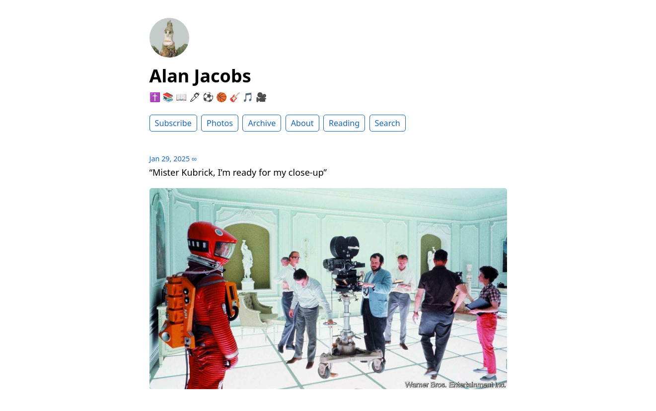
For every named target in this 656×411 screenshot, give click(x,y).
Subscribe (173, 123)
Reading (344, 123)
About (302, 123)
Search (387, 123)
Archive (262, 123)
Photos (220, 123)
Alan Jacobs (200, 76)
